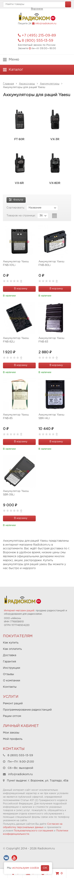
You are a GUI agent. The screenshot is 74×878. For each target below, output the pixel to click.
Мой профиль (12, 739)
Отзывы (8, 674)
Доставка (9, 655)
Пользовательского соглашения (33, 831)
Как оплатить (12, 649)
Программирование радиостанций (27, 710)
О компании (11, 680)
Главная (8, 84)
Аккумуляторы (49, 84)
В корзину (18, 288)
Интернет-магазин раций (19, 611)
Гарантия (9, 661)
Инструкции (11, 668)
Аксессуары (27, 84)
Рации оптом (12, 716)
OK (45, 868)
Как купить (11, 643)
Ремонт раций (13, 703)
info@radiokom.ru (45, 24)
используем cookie (25, 868)
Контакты (10, 687)
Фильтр (16, 199)
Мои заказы (11, 733)
